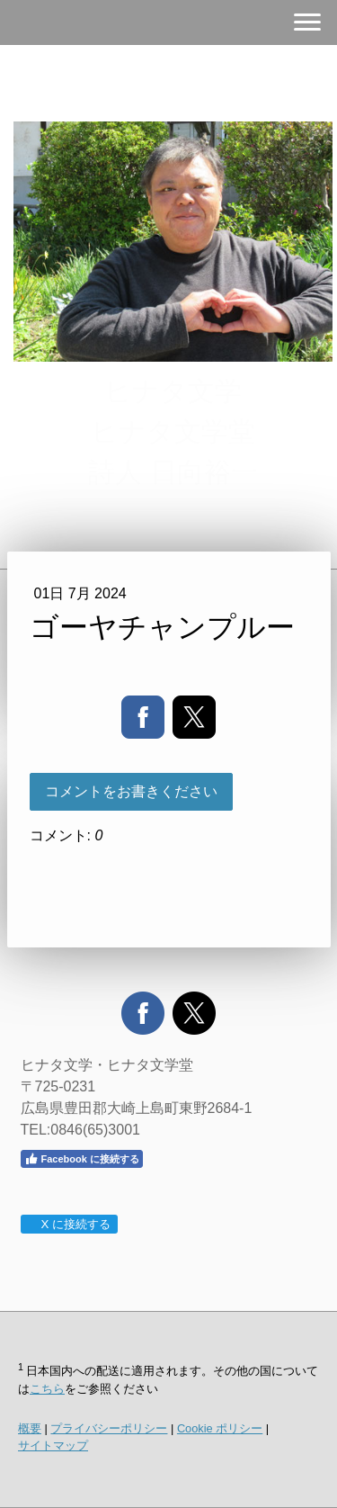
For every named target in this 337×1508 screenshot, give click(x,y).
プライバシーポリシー (108, 1428)
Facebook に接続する (81, 1159)
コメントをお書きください (131, 791)
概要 (29, 1428)
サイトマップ (53, 1445)
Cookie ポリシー (219, 1428)
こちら (47, 1389)
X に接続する (68, 1224)
